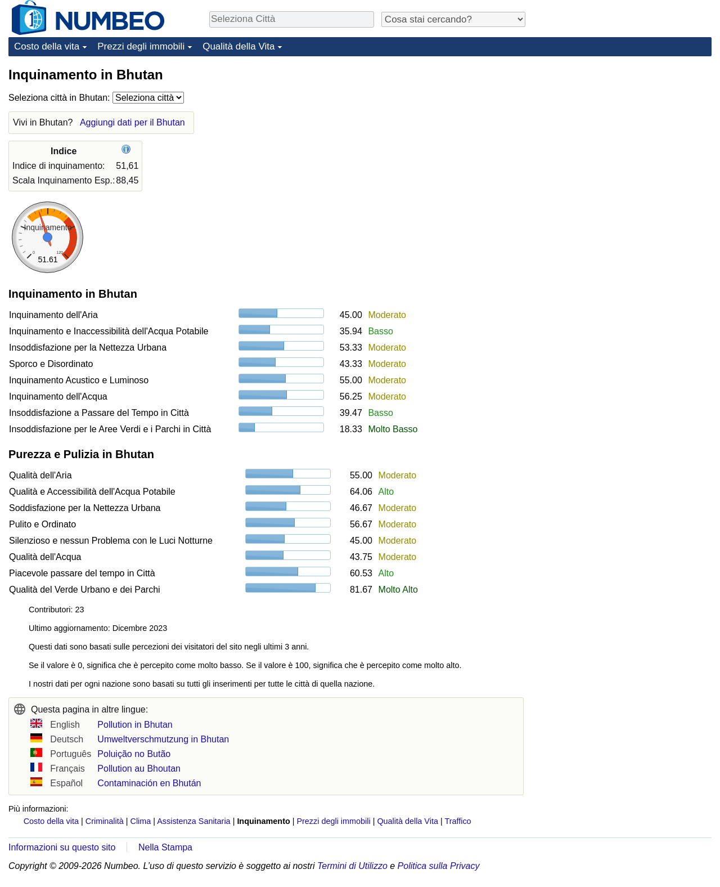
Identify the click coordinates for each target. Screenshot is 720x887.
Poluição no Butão (133, 754)
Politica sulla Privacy (439, 866)
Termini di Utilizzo (352, 866)
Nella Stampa (165, 847)
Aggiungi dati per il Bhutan (132, 122)
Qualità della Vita (238, 46)
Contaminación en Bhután (149, 783)
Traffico (457, 821)
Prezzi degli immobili (140, 46)
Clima (140, 821)
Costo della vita (46, 46)
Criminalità (105, 821)
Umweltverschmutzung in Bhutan (163, 739)
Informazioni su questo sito (61, 847)
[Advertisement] (627, 136)
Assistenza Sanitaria (193, 821)
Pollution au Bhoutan (139, 768)
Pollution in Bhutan (134, 724)
